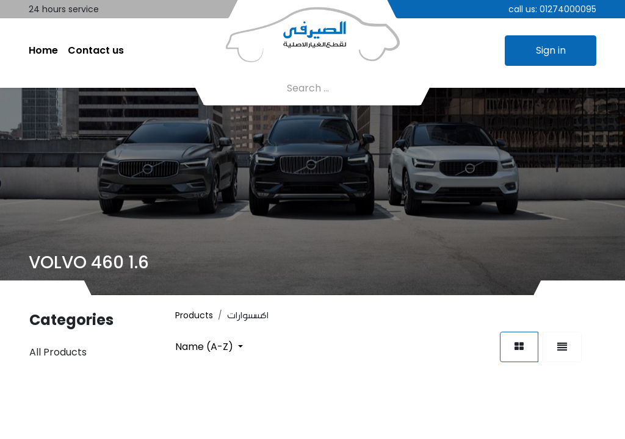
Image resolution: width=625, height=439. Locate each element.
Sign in (551, 50)
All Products (58, 352)
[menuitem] (43, 50)
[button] (209, 347)
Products (194, 315)
